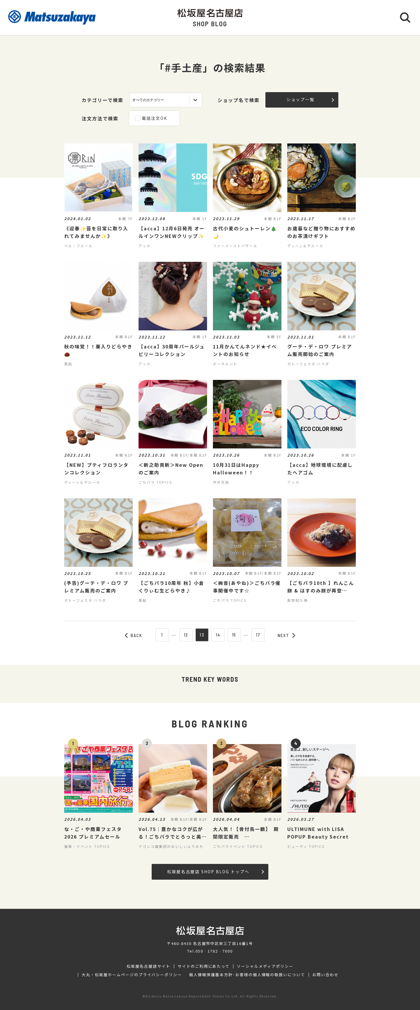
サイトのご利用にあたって (204, 966)
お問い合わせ (325, 975)
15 (234, 634)
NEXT (286, 635)
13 (202, 634)
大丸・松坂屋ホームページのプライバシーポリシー (132, 975)
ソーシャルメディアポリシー (265, 966)
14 (218, 634)
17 (258, 634)
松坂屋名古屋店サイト (148, 966)
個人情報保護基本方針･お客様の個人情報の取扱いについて (247, 975)
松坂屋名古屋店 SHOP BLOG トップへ (215, 871)
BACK (133, 635)
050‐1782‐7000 (214, 951)
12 (186, 634)
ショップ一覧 (310, 99)
